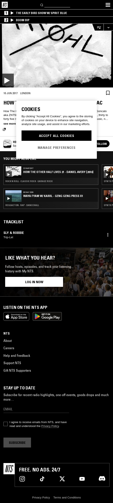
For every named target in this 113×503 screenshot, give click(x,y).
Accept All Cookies (56, 135)
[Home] (5, 5)
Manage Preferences (57, 147)
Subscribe (17, 442)
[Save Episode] (108, 92)
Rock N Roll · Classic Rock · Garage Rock (29, 181)
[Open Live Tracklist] (98, 27)
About (7, 340)
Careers (8, 348)
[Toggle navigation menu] (107, 4)
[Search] (42, 4)
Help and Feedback (16, 355)
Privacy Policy (50, 426)
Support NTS (12, 363)
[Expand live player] (108, 27)
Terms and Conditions (67, 497)
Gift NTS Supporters (17, 370)
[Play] (56, 55)
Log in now (34, 282)
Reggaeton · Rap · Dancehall (22, 205)
